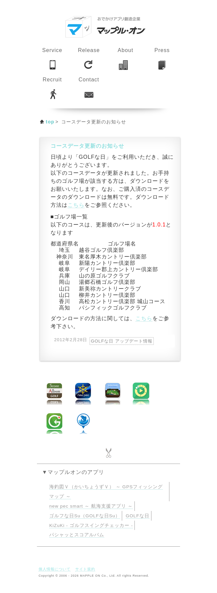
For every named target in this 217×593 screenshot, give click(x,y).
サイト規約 (85, 569)
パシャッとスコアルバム (76, 534)
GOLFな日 (137, 515)
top (50, 121)
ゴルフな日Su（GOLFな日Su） (84, 515)
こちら (76, 205)
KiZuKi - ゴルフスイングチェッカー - (91, 525)
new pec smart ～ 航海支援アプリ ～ (91, 506)
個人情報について (55, 569)
